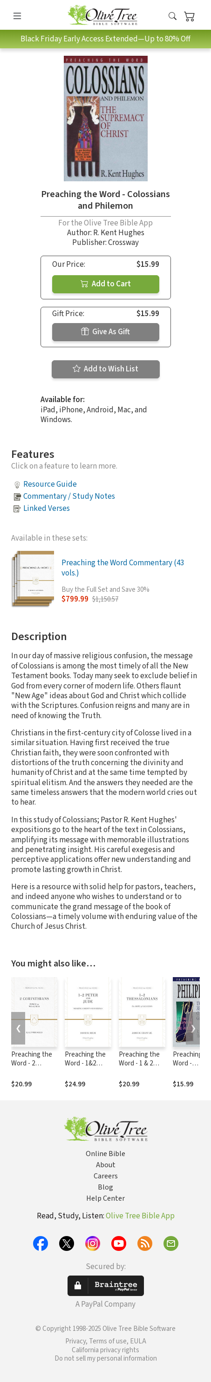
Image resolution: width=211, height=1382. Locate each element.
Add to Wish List (105, 369)
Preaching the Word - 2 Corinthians (31, 1063)
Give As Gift (105, 331)
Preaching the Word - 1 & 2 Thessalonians (140, 1063)
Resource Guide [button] (50, 484)
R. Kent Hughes (118, 232)
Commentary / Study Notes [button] (69, 496)
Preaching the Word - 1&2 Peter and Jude (87, 1063)
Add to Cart (106, 284)
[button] (173, 16)
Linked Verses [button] (46, 508)
